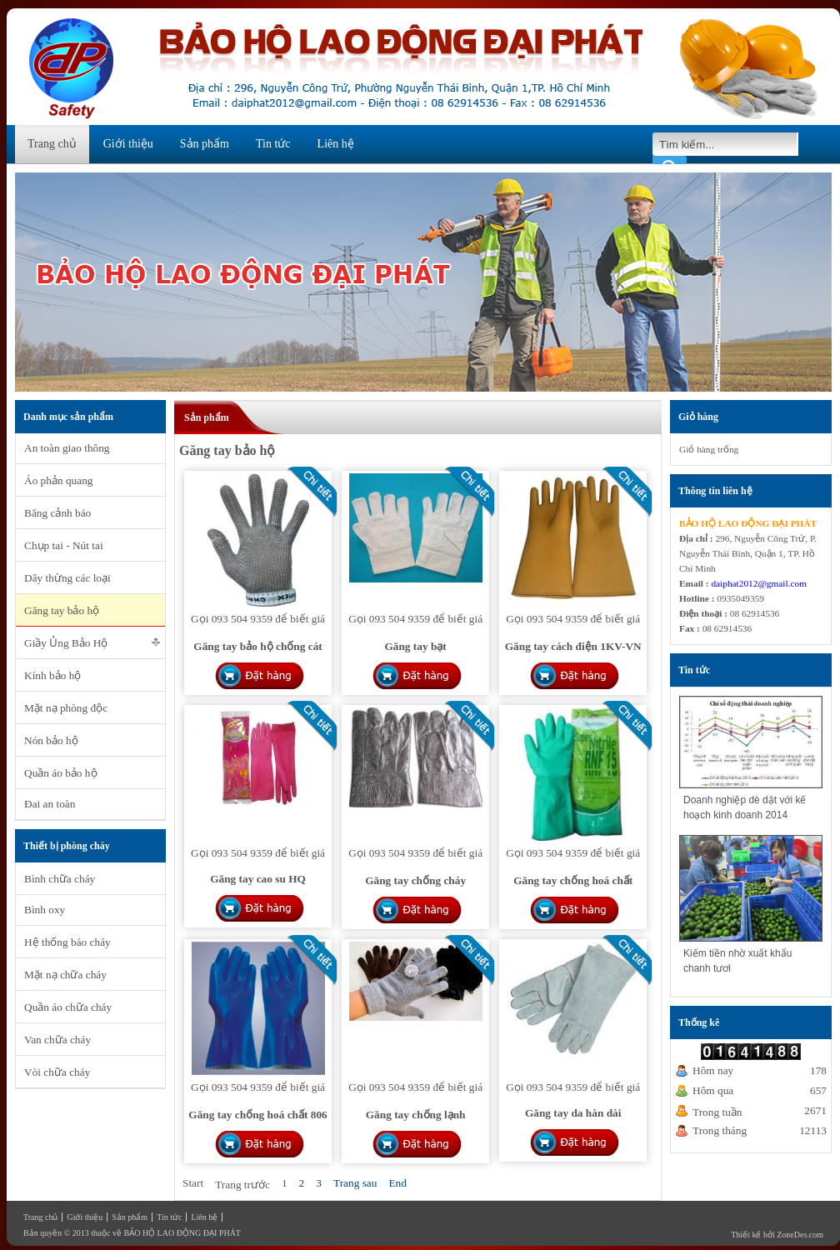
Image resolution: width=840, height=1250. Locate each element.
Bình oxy (44, 909)
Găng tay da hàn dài (573, 1113)
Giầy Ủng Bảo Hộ (66, 643)
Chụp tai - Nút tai (63, 545)
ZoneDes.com (800, 1234)
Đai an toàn (49, 804)
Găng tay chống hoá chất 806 (257, 1114)
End (397, 1183)
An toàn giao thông (67, 448)
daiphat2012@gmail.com (759, 583)
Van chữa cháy (57, 1039)
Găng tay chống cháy (415, 880)
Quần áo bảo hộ (61, 773)
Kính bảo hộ (52, 675)
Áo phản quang (58, 480)
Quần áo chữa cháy (68, 1007)
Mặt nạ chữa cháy (65, 974)
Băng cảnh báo (57, 513)
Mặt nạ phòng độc (66, 708)
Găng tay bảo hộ (61, 610)
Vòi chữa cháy (57, 1072)
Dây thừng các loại (67, 578)
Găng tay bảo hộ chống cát (257, 646)
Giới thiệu (128, 144)
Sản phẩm (204, 144)
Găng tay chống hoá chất (572, 880)
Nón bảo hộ (51, 740)
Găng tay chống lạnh (416, 1114)
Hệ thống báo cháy (67, 942)
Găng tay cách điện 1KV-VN (573, 646)
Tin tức (273, 144)
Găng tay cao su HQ (258, 878)
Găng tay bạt (415, 646)
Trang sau (355, 1183)
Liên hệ (336, 144)
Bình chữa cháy (59, 878)
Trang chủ (52, 144)
